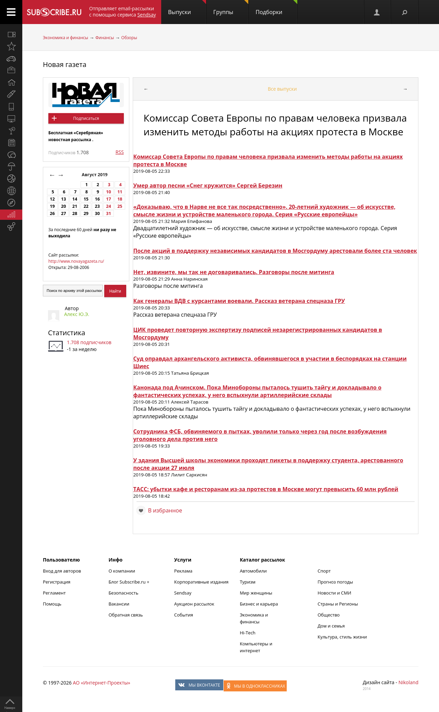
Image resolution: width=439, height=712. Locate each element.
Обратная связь (125, 615)
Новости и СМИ (334, 593)
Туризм (248, 582)
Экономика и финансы (65, 38)
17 (108, 199)
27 (63, 213)
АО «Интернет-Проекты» (101, 682)
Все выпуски (282, 89)
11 (119, 192)
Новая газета (64, 64)
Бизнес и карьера (259, 604)
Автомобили (253, 571)
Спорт (324, 571)
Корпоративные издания (201, 582)
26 (52, 213)
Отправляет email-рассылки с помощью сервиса (122, 11)
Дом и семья (331, 626)
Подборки (276, 8)
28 (74, 213)
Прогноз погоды (335, 582)
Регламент (54, 593)
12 (52, 199)
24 (108, 206)
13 (63, 199)
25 (119, 206)
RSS (120, 152)
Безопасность (123, 593)
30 (97, 213)
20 (63, 206)
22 (86, 206)
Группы (230, 8)
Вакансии (118, 604)
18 (119, 199)
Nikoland (408, 682)
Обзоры (129, 38)
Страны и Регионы (338, 604)
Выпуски (187, 8)
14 (74, 199)
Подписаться (86, 118)
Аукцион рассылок (194, 604)
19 (52, 206)
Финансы (104, 38)
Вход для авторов (62, 571)
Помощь (52, 604)
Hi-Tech (248, 633)
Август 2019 (95, 175)
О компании (121, 571)
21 (74, 206)
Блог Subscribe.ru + (129, 582)
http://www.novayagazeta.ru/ (76, 261)
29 (86, 213)
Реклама (183, 571)
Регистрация (56, 582)
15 (86, 199)
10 (108, 192)
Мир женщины (256, 593)
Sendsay (182, 593)
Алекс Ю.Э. (76, 314)
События (183, 615)
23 (97, 206)
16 (97, 199)
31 (108, 213)
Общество (329, 615)
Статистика (66, 332)
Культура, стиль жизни (342, 637)
